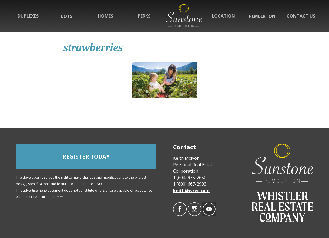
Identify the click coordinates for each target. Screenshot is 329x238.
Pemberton (262, 16)
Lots (66, 16)
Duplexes (28, 16)
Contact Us (301, 16)
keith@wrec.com (191, 190)
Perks (144, 16)
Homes (105, 16)
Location (223, 16)
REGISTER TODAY (86, 156)
